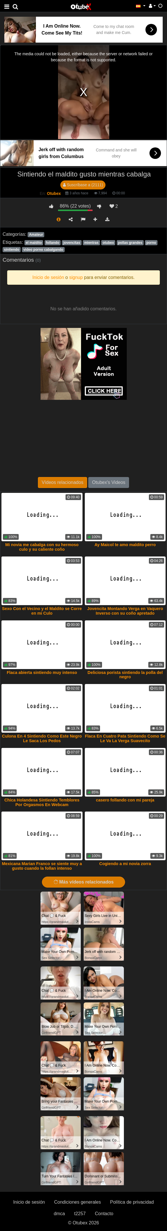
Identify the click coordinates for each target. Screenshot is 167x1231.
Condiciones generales (77, 1202)
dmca (59, 1213)
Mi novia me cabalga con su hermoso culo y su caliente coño (41, 547)
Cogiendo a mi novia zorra (125, 863)
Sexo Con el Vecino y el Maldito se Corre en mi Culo (42, 611)
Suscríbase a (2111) (83, 185)
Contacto (104, 1213)
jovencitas (71, 243)
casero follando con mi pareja (125, 800)
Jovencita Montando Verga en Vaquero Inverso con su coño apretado (125, 611)
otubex (108, 243)
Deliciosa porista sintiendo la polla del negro (125, 674)
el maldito (34, 243)
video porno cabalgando (43, 250)
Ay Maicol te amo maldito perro (125, 544)
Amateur (36, 235)
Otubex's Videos (108, 482)
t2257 (80, 1213)
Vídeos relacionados (62, 482)
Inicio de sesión (29, 1202)
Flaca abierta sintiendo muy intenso (42, 672)
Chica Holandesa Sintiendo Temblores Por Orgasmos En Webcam (41, 802)
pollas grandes (130, 243)
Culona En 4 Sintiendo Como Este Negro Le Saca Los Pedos (42, 738)
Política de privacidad (132, 1202)
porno (151, 243)
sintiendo (11, 250)
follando (52, 243)
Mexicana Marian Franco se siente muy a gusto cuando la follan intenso (42, 866)
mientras (91, 243)
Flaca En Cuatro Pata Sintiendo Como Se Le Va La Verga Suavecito (125, 738)
